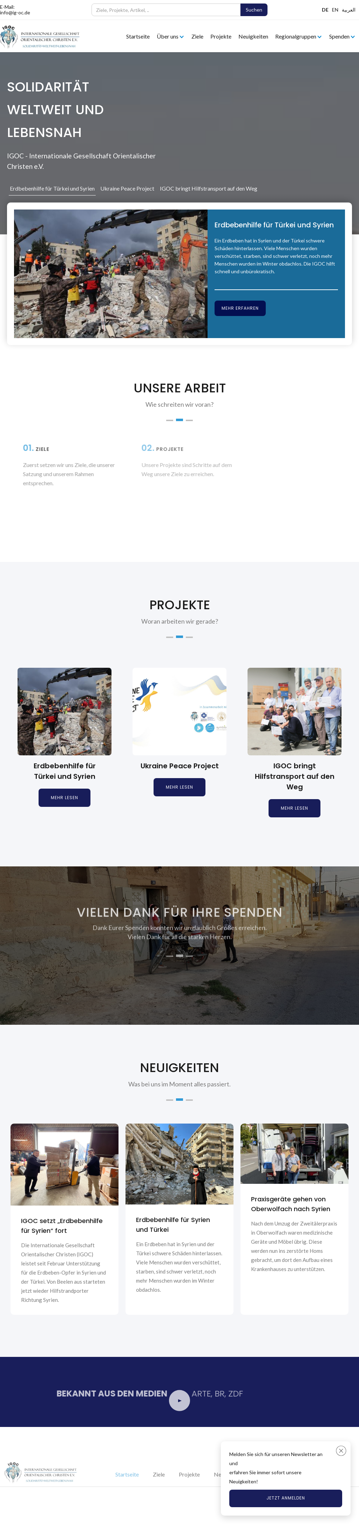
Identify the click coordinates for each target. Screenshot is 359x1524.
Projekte (220, 36)
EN (335, 10)
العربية (348, 10)
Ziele (197, 36)
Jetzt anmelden (285, 1498)
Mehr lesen (64, 798)
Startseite (138, 36)
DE (325, 10)
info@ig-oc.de (15, 12)
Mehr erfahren (240, 308)
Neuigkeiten (253, 36)
